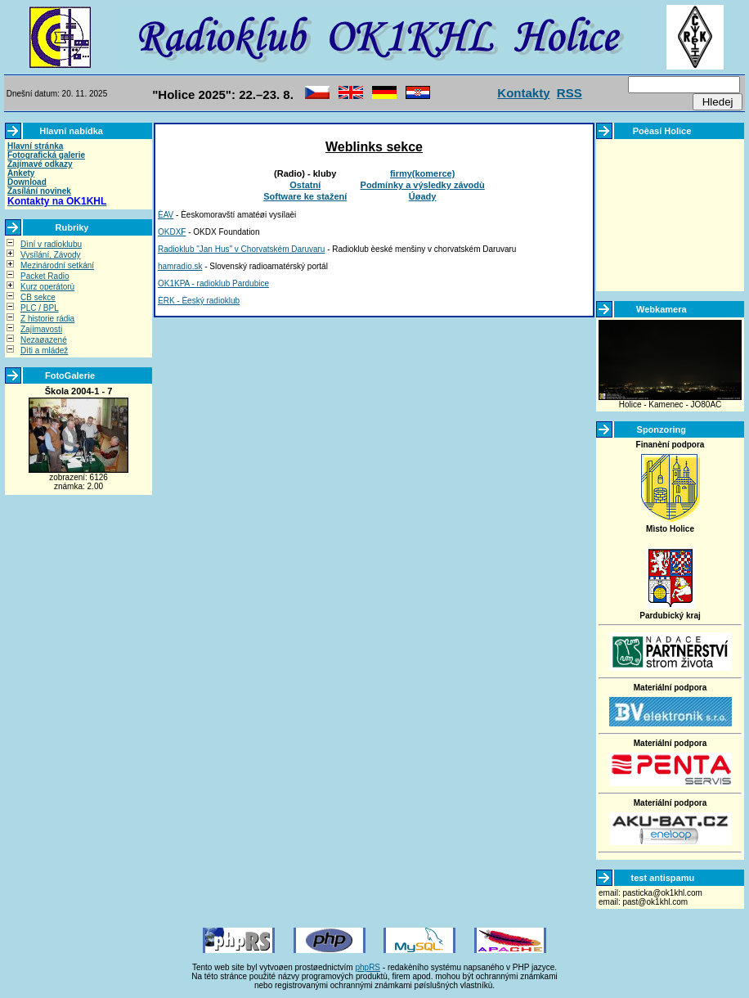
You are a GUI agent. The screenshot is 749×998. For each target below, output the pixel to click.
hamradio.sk (180, 266)
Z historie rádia (47, 318)
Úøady (423, 196)
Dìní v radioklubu (51, 244)
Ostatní (305, 185)
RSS (569, 93)
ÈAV (165, 214)
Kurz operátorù (47, 286)
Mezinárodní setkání (57, 265)
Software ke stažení (305, 196)
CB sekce (38, 297)
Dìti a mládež (44, 350)
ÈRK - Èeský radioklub (199, 300)
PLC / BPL (39, 307)
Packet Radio (44, 276)
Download (27, 182)
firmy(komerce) (422, 173)
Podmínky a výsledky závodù (423, 185)
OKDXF (172, 231)
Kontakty (523, 93)
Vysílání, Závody (50, 254)
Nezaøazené (43, 339)
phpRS (367, 967)
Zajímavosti (41, 329)
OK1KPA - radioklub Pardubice (213, 283)
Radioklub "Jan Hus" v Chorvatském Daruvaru (241, 249)
